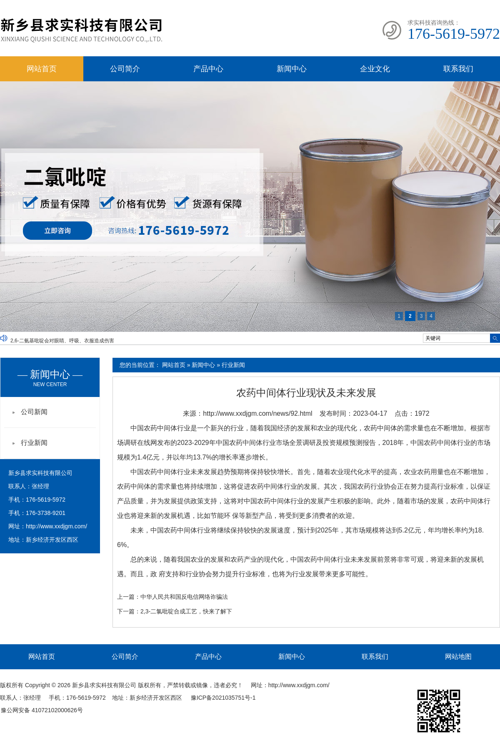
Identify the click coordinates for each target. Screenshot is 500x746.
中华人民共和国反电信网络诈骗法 (184, 596)
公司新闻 (34, 411)
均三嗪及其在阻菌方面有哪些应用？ (50, 334)
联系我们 (458, 69)
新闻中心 (292, 69)
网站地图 (458, 656)
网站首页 (42, 69)
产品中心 (208, 69)
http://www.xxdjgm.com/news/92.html (257, 413)
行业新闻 (233, 365)
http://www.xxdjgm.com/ (56, 526)
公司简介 (125, 69)
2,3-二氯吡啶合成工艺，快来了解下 (186, 611)
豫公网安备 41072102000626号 (42, 710)
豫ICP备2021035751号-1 (223, 697)
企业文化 (375, 69)
